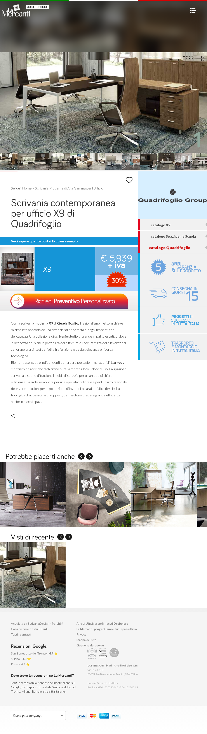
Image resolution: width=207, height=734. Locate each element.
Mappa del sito (86, 640)
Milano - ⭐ (21, 659)
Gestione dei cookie (90, 645)
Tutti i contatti (21, 634)
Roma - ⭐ (20, 664)
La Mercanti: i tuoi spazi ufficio (107, 629)
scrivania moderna (34, 323)
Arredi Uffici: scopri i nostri (102, 623)
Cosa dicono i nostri (29, 629)
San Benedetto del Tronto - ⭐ (34, 653)
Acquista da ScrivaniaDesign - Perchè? (37, 623)
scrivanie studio (66, 336)
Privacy (81, 634)
